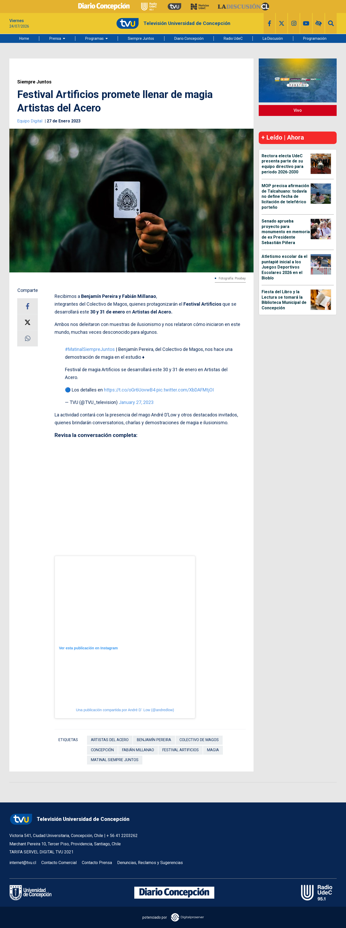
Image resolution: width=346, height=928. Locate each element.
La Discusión (273, 38)
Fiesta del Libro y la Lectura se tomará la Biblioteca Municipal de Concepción (284, 299)
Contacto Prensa (97, 862)
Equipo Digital (30, 121)
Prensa (55, 38)
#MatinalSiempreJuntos (90, 349)
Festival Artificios (180, 750)
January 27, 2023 (136, 402)
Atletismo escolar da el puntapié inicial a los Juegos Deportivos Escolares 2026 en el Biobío (284, 267)
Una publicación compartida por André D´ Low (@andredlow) (125, 710)
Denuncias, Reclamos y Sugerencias (150, 862)
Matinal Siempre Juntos (114, 760)
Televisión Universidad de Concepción (69, 819)
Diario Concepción (189, 38)
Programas (94, 38)
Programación (315, 38)
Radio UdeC (233, 38)
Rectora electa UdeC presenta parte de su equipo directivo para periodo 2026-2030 (282, 163)
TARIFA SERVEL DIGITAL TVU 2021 (41, 851)
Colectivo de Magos (199, 740)
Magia (213, 750)
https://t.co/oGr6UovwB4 (129, 390)
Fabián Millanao (138, 750)
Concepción (102, 750)
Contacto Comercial (59, 862)
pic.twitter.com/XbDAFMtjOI (185, 390)
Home (24, 38)
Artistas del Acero (110, 740)
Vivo (298, 110)
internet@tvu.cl (22, 862)
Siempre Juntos (141, 38)
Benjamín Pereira (154, 740)
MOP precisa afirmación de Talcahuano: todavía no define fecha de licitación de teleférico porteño (285, 196)
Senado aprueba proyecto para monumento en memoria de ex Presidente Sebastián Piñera (286, 232)
